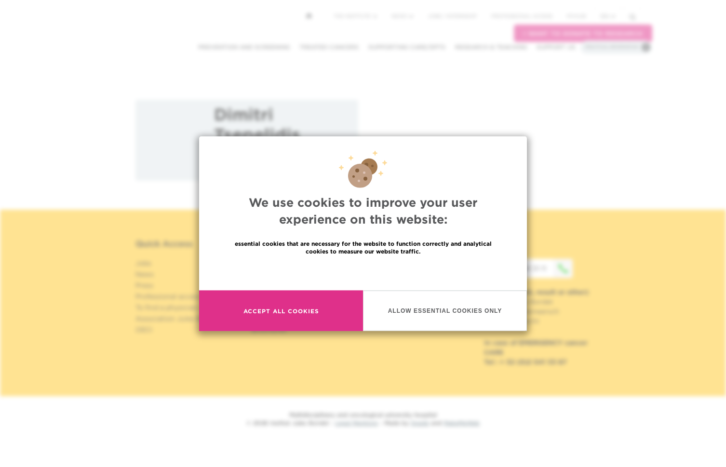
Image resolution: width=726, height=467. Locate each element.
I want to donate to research (583, 33)
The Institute (355, 16)
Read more (363, 275)
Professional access (521, 16)
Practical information (611, 46)
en (608, 16)
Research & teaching (491, 47)
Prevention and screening (244, 47)
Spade (420, 423)
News (402, 16)
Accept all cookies (281, 313)
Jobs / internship (452, 16)
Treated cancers (329, 47)
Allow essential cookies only (445, 313)
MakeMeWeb (462, 423)
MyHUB (576, 16)
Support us (556, 47)
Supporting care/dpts (406, 47)
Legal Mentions (356, 423)
